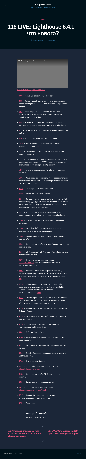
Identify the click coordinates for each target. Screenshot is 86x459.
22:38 (21, 194)
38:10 (21, 284)
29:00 (21, 236)
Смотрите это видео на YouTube (31, 89)
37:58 (39, 146)
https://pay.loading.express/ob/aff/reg (34, 390)
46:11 (21, 345)
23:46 (21, 199)
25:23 (21, 212)
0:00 (20, 96)
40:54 (21, 308)
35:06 (21, 279)
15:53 (21, 159)
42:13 (21, 316)
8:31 (20, 130)
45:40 (21, 337)
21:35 (21, 188)
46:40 (21, 353)
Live (43, 19)
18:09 (21, 170)
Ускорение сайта (43, 4)
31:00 (21, 252)
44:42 (21, 332)
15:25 (21, 151)
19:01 (21, 178)
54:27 (21, 387)
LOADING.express (26, 263)
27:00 (21, 220)
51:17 (21, 366)
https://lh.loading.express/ (29, 369)
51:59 (21, 374)
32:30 (21, 260)
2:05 (20, 101)
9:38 (20, 138)
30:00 (21, 244)
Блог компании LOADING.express (43, 7)
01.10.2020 (51, 40)
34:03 (21, 271)
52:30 (21, 382)
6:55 (20, 122)
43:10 (21, 324)
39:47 (21, 298)
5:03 (20, 112)
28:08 (21, 228)
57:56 (21, 403)
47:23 (21, 361)
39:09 (39, 292)
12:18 (21, 143)
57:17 (21, 395)
